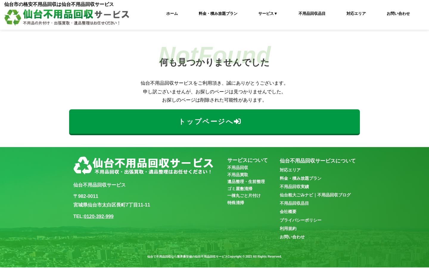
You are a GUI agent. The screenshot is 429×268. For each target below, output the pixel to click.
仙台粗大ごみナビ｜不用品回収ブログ (315, 195)
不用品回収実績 (294, 187)
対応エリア (356, 13)
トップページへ (209, 122)
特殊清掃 (235, 203)
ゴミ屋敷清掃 (239, 189)
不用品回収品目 (312, 13)
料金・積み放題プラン (218, 13)
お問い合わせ (398, 13)
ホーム (172, 13)
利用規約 (288, 229)
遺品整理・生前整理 (246, 182)
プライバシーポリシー (300, 220)
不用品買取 (237, 175)
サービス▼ (268, 13)
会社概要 (288, 212)
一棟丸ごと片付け (244, 196)
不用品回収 (237, 168)
